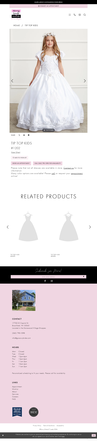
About (14, 394)
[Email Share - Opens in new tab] (28, 136)
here (63, 439)
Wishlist (15, 391)
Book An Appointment (22, 165)
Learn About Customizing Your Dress (48, 2)
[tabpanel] (48, 81)
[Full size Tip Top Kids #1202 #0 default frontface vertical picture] (48, 81)
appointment (77, 175)
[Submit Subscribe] (83, 279)
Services (15, 396)
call (53, 175)
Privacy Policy (37, 428)
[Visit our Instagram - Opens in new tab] (52, 283)
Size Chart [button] (16, 153)
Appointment (17, 389)
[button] (69, 15)
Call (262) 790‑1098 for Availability (51, 165)
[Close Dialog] (3, 438)
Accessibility (60, 428)
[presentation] (28, 229)
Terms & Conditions (49, 428)
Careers (15, 399)
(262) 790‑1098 (18, 335)
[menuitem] (69, 15)
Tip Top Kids (31, 26)
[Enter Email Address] (48, 279)
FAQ (14, 401)
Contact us (69, 170)
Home (16, 26)
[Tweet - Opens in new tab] (19, 136)
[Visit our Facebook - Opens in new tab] (45, 283)
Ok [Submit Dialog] (94, 438)
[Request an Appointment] (48, 6)
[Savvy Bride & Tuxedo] (16, 15)
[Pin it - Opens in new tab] (24, 136)
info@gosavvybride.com (21, 340)
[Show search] (84, 15)
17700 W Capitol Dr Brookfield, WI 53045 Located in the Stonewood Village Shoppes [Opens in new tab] (29, 328)
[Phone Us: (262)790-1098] (74, 15)
